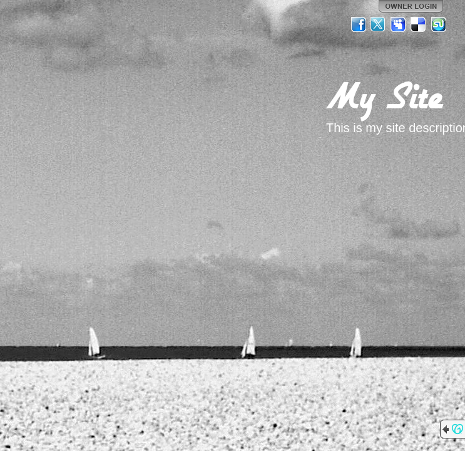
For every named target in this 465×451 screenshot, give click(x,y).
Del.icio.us (418, 24)
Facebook (358, 24)
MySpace (398, 24)
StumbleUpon (438, 24)
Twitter (378, 24)
